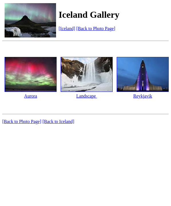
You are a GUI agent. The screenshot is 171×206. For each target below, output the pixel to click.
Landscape (86, 96)
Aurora (30, 96)
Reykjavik (142, 96)
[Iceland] (67, 28)
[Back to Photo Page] (95, 28)
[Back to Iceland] (58, 121)
